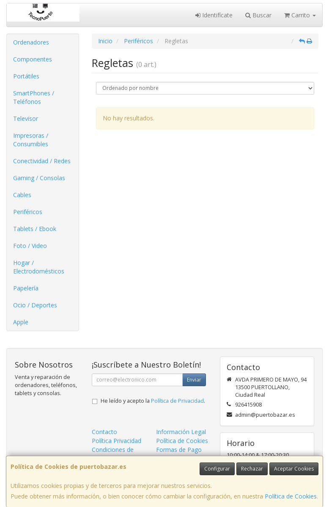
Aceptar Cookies (294, 468)
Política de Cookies (291, 496)
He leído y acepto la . (153, 400)
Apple (20, 322)
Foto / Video (30, 246)
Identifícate (214, 15)
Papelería (25, 288)
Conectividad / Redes (42, 161)
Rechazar (252, 468)
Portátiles (26, 76)
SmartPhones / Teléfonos (33, 97)
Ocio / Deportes (35, 305)
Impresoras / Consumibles (30, 139)
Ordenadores (31, 42)
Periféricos (27, 212)
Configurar (217, 468)
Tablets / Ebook (34, 229)
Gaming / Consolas (39, 178)
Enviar (194, 379)
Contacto (104, 432)
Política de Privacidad (177, 400)
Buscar (258, 15)
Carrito (300, 15)
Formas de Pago (179, 450)
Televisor (25, 118)
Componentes (32, 59)
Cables (22, 195)
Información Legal (181, 432)
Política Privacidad (116, 441)
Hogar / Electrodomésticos (38, 267)
